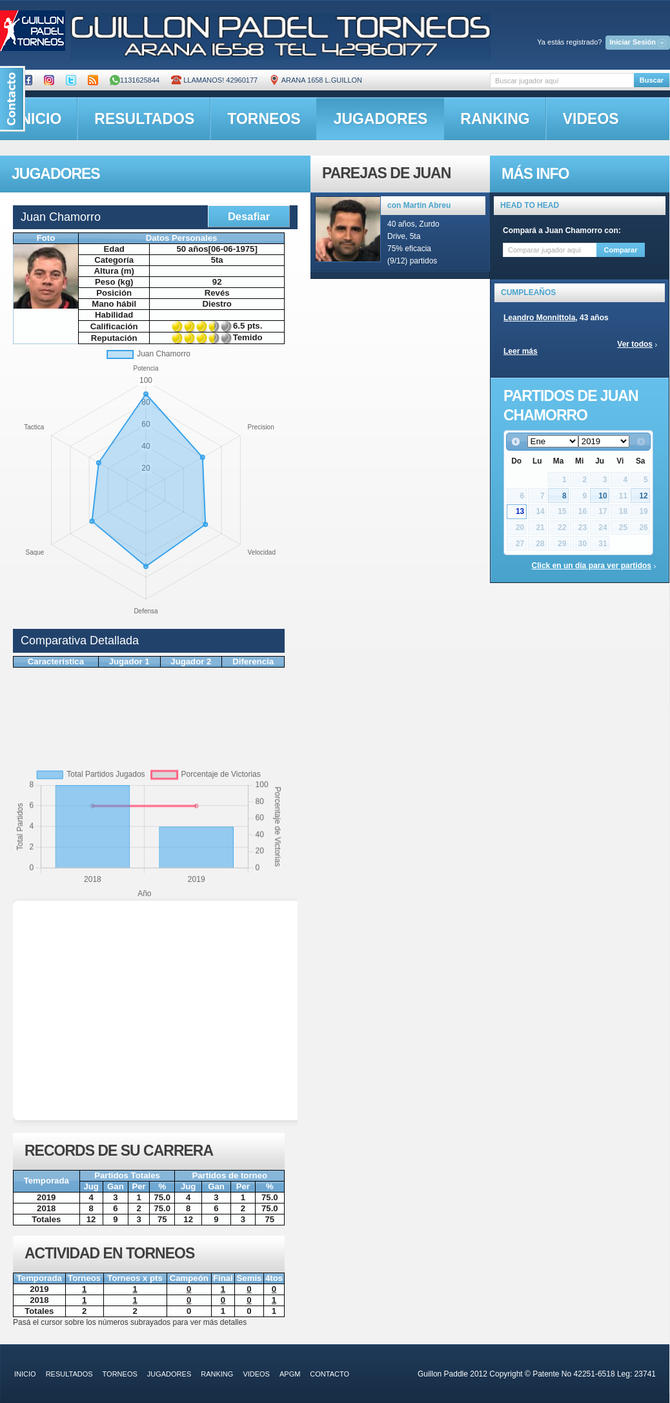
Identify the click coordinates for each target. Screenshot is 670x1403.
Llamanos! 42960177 (214, 80)
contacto (329, 1374)
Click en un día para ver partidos (591, 565)
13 (520, 511)
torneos (263, 118)
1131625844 (134, 80)
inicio (25, 1374)
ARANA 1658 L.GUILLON (315, 80)
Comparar (621, 250)
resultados (144, 118)
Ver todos (635, 344)
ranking (494, 118)
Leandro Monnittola (539, 317)
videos (591, 118)
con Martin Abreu (419, 205)
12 (643, 495)
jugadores (381, 118)
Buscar (652, 80)
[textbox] (562, 80)
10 (602, 495)
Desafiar (249, 216)
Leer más (520, 351)
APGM (289, 1374)
